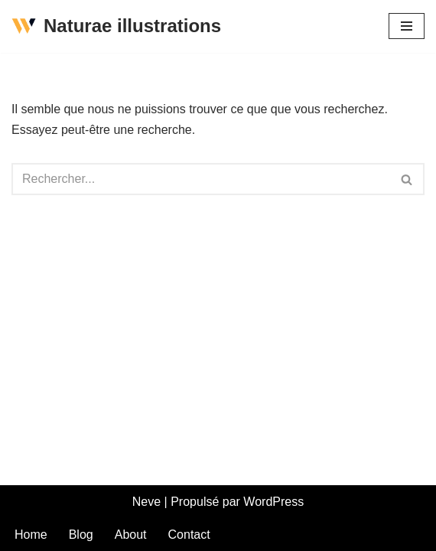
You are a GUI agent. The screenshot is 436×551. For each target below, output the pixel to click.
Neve (146, 501)
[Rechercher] (200, 179)
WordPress (273, 501)
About (131, 534)
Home (31, 534)
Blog (81, 534)
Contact (189, 534)
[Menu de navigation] (407, 26)
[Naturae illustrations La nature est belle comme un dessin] (116, 26)
